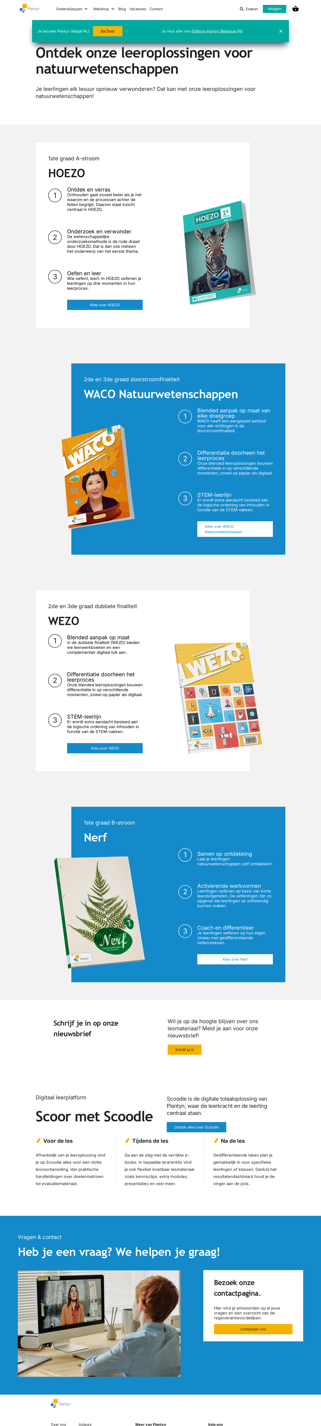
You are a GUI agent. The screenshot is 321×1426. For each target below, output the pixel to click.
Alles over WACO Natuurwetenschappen (223, 529)
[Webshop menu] (104, 9)
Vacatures (138, 9)
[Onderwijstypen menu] (72, 9)
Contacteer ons (253, 1329)
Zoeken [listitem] (249, 9)
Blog (122, 9)
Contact (156, 9)
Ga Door (108, 31)
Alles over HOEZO (105, 305)
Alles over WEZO (105, 748)
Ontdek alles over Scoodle (196, 1127)
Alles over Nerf (235, 959)
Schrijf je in (184, 1049)
